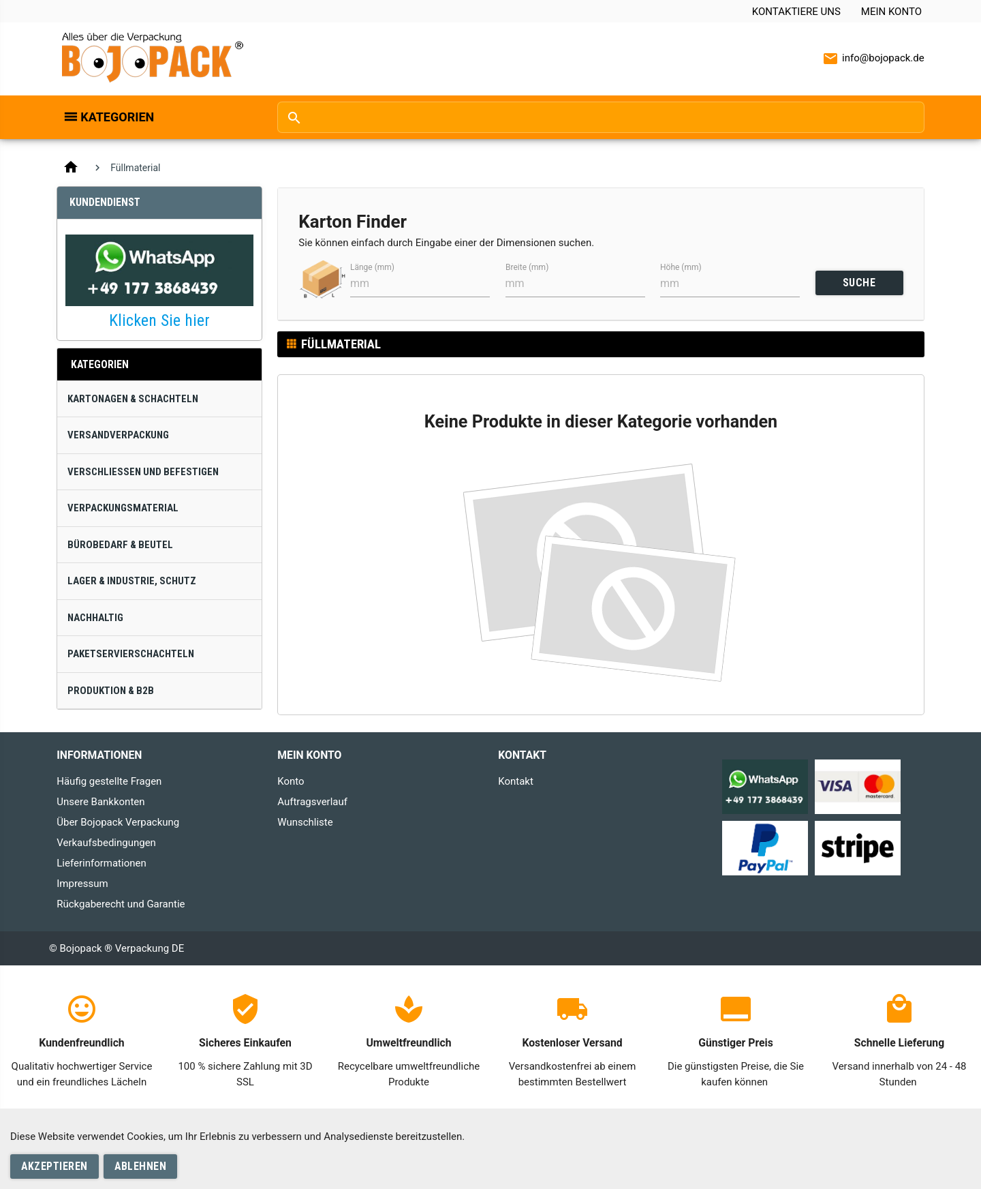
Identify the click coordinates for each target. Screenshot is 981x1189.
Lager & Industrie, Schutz (131, 581)
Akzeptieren (54, 1166)
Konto (290, 781)
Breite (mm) (526, 267)
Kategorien (117, 117)
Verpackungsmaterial (122, 508)
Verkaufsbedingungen (106, 843)
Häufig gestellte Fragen (109, 781)
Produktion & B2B (110, 690)
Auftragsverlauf (312, 802)
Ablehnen (140, 1166)
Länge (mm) (372, 267)
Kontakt (515, 781)
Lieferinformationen (101, 863)
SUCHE (859, 282)
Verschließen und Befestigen (143, 472)
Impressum (82, 883)
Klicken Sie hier (159, 320)
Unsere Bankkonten (100, 802)
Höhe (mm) (681, 267)
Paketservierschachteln (130, 654)
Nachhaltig (95, 618)
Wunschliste (304, 822)
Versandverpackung (118, 435)
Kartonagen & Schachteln (132, 399)
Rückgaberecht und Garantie (121, 904)
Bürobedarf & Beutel (120, 545)
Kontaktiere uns (796, 11)
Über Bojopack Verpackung (118, 822)
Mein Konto (891, 11)
